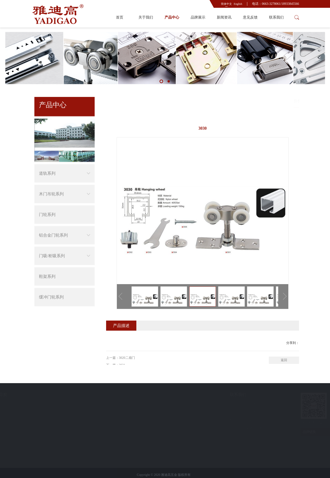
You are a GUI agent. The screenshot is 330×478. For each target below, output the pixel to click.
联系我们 (276, 17)
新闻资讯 (224, 17)
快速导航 (43, 394)
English (238, 3)
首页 (119, 17)
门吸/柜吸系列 (64, 241)
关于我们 (145, 17)
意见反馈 (250, 17)
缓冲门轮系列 (51, 282)
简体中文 (226, 3)
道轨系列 (64, 159)
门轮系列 (47, 200)
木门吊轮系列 (64, 179)
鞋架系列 (47, 262)
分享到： (292, 359)
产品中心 (172, 17)
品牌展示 (198, 17)
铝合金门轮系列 (64, 221)
